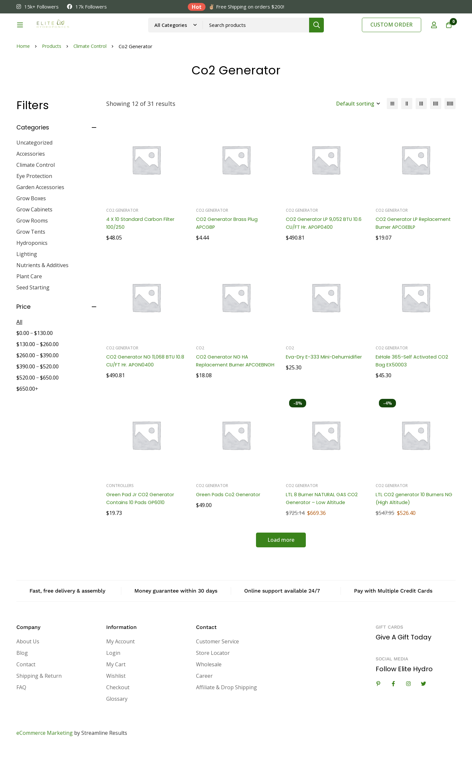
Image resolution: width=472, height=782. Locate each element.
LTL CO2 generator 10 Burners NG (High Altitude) (413, 531)
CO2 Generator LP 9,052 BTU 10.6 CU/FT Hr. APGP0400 (322, 256)
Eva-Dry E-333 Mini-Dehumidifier (311, 393)
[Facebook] (393, 716)
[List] (392, 136)
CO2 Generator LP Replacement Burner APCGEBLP (403, 260)
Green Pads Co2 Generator (231, 527)
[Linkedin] (378, 716)
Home (23, 79)
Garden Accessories (40, 220)
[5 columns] (450, 136)
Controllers (120, 518)
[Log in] (431, 33)
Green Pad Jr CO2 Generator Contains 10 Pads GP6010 (144, 531)
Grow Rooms (32, 253)
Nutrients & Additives (42, 298)
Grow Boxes (31, 231)
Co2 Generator (122, 243)
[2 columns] (406, 136)
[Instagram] (408, 716)
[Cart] (447, 33)
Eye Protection (34, 209)
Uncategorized (34, 175)
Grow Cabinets (34, 242)
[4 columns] (435, 136)
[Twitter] (423, 716)
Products (53, 79)
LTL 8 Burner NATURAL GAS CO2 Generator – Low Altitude (324, 531)
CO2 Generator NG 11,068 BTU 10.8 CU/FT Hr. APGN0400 (144, 393)
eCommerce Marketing (44, 766)
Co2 (200, 381)
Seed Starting (32, 320)
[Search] (334, 33)
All (19, 355)
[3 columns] (421, 136)
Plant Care (29, 309)
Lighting (26, 287)
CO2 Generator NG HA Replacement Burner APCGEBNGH (225, 397)
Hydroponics (32, 276)
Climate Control (92, 79)
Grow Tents (30, 264)
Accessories (30, 186)
